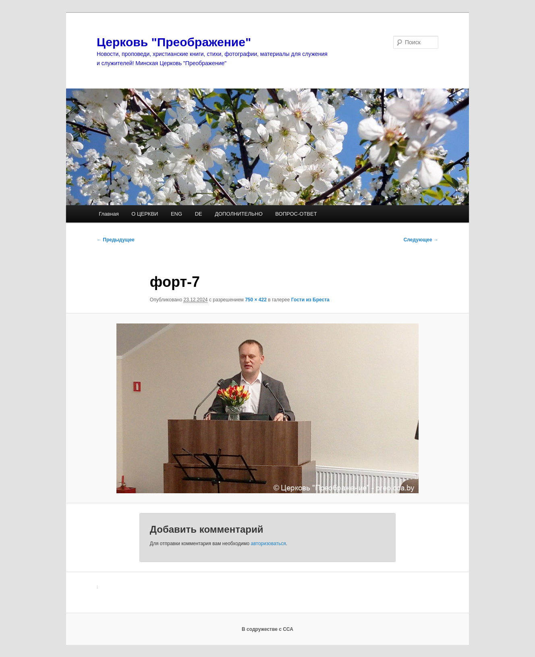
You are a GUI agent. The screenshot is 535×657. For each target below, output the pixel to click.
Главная (108, 214)
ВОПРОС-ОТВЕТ (296, 214)
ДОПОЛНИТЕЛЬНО (239, 214)
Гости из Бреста (310, 300)
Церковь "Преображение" (174, 42)
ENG (176, 214)
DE (198, 214)
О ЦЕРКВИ (144, 214)
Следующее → (421, 240)
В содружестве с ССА (267, 629)
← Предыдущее (116, 240)
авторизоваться (268, 543)
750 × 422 (256, 300)
